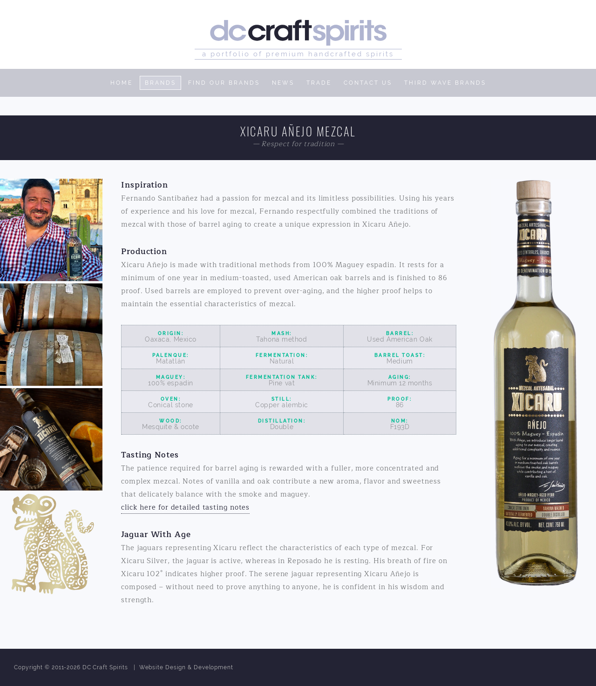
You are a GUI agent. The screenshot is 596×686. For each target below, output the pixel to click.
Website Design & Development (186, 667)
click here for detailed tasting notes (185, 507)
